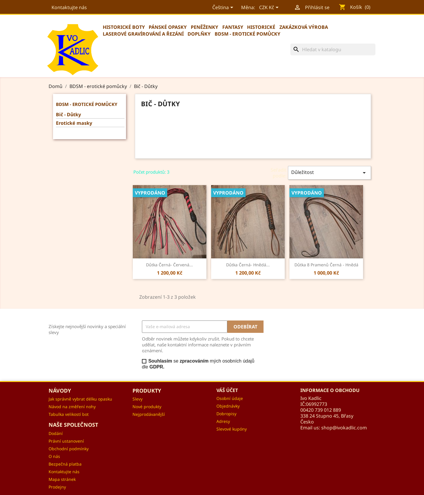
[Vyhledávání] (332, 49)
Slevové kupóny (231, 429)
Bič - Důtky (68, 115)
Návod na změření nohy (72, 406)
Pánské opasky (168, 27)
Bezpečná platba (65, 464)
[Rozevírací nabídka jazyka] (223, 7)
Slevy (137, 399)
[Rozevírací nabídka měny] (269, 7)
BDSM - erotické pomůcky (247, 34)
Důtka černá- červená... (169, 265)
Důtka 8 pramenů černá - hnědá (326, 265)
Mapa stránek (62, 479)
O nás (54, 456)
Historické (261, 27)
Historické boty (124, 27)
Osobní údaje (229, 398)
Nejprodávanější (148, 414)
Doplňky (199, 34)
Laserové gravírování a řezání (143, 34)
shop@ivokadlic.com (344, 427)
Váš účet (227, 390)
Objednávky (228, 406)
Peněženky (204, 27)
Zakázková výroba (303, 27)
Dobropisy (226, 413)
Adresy (223, 421)
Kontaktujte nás (69, 7)
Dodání (56, 433)
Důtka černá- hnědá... (248, 265)
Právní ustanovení (66, 441)
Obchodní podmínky (69, 448)
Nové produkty (146, 406)
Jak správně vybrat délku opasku (80, 399)
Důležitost (329, 172)
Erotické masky (74, 123)
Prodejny (57, 487)
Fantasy (232, 27)
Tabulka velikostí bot (69, 414)
